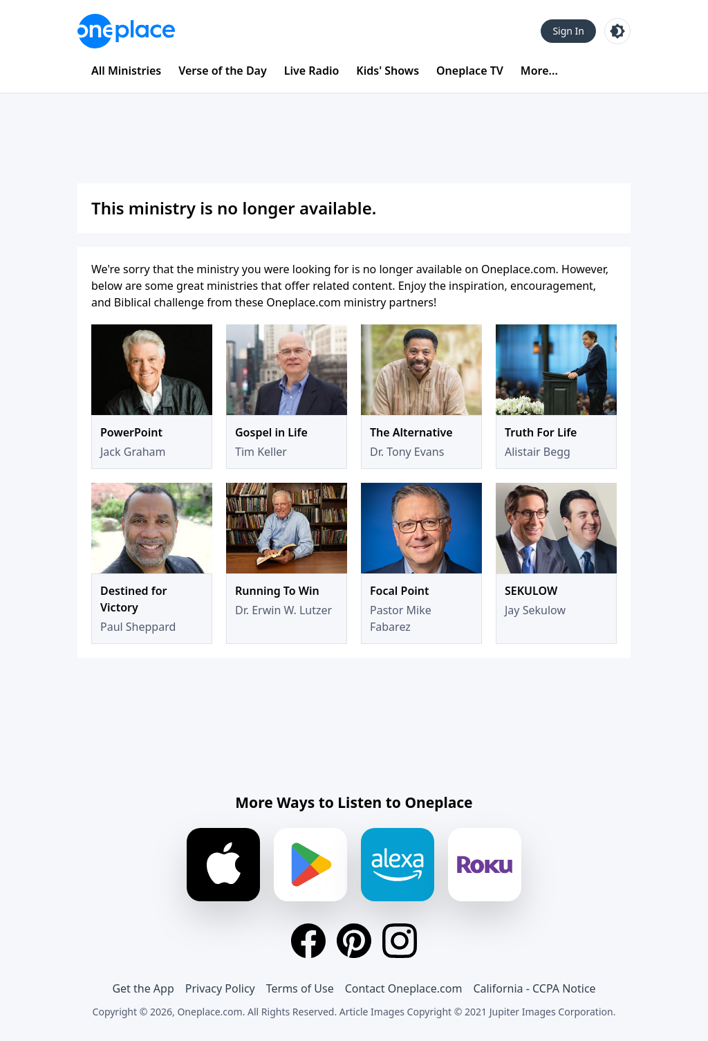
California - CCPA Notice (534, 988)
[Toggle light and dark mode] (617, 31)
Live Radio (311, 70)
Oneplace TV (469, 70)
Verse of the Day (222, 70)
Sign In (568, 30)
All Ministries (126, 70)
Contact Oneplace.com (404, 988)
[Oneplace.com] (126, 31)
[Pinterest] (354, 940)
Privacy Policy (220, 988)
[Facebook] (308, 940)
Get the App (143, 988)
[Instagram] (399, 940)
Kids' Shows (387, 70)
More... (539, 70)
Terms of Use (300, 988)
